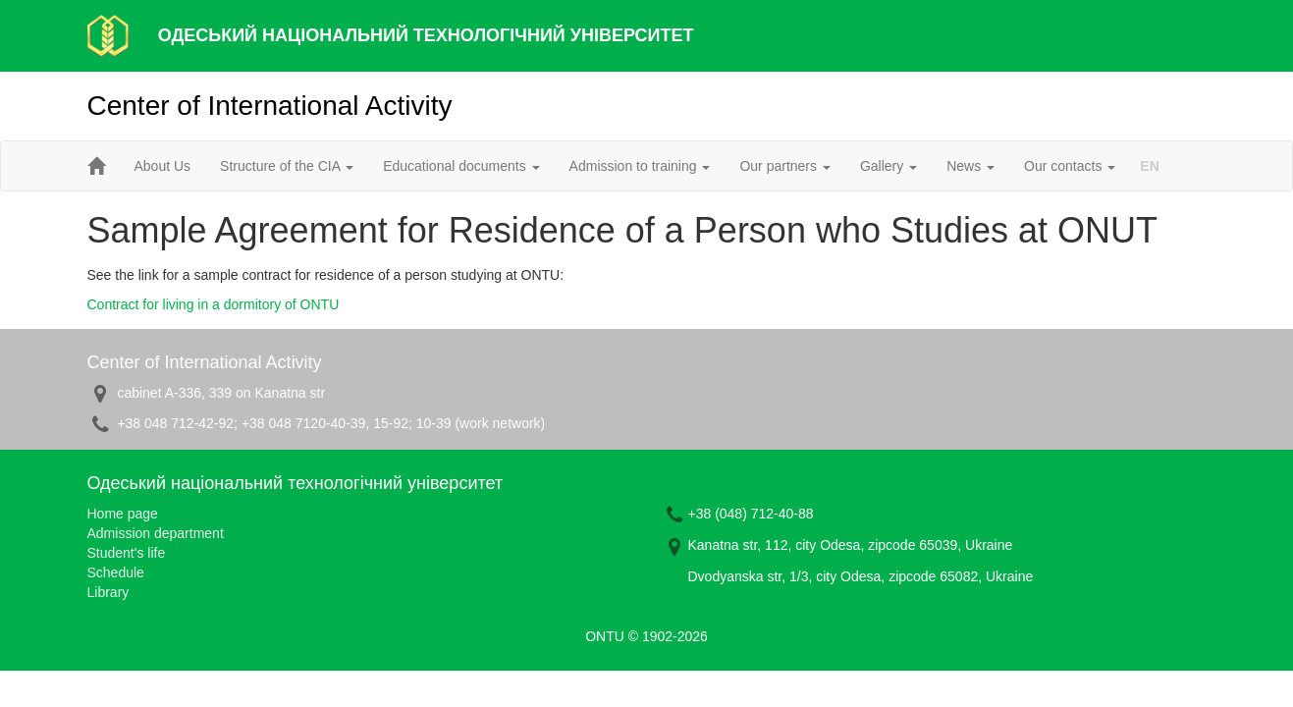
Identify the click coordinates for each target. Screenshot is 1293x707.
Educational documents (461, 166)
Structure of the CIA (286, 166)
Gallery (888, 166)
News (970, 166)
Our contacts (1069, 166)
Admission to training (640, 166)
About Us (163, 166)
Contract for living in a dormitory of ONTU (213, 304)
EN (1149, 166)
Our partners (784, 166)
